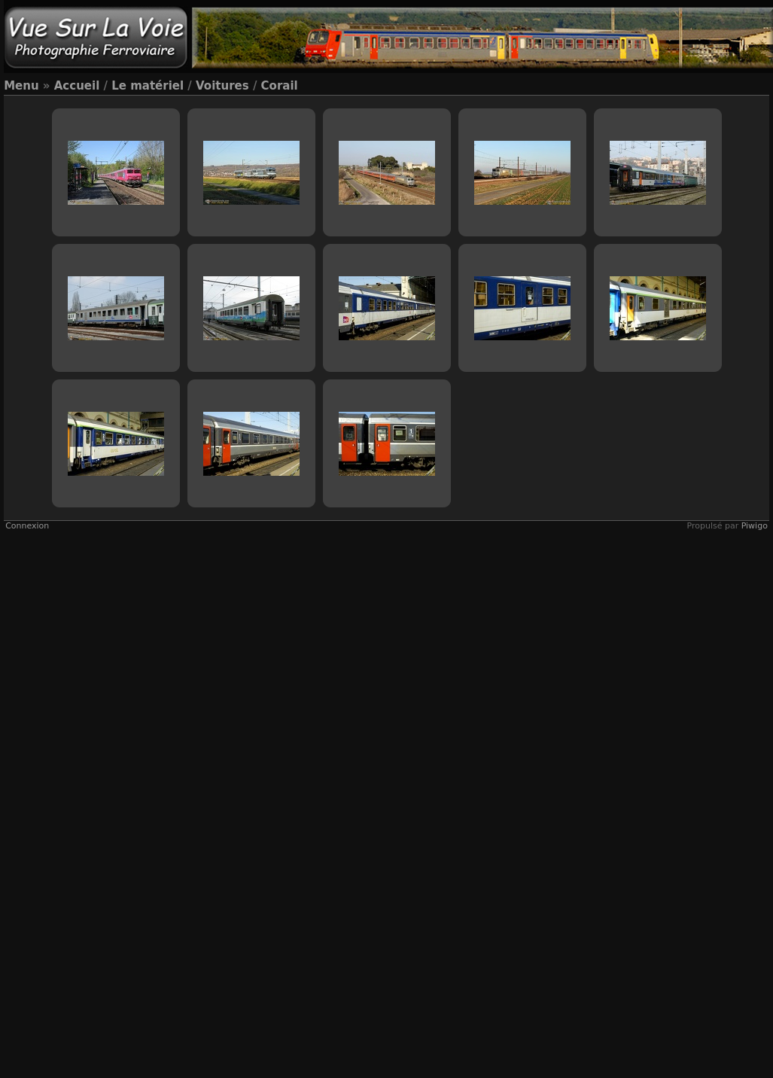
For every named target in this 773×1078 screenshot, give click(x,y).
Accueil (77, 86)
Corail (279, 86)
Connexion (27, 526)
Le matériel (147, 86)
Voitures (222, 86)
